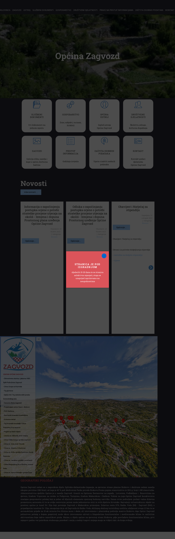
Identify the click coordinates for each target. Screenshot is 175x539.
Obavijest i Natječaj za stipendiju (133, 208)
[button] (151, 267)
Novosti (54, 237)
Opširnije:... (30, 241)
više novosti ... (31, 192)
